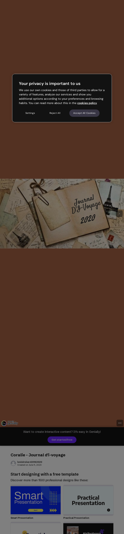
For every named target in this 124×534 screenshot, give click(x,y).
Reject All (55, 112)
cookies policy (87, 103)
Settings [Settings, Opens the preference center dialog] (30, 112)
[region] (62, 98)
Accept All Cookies (84, 112)
